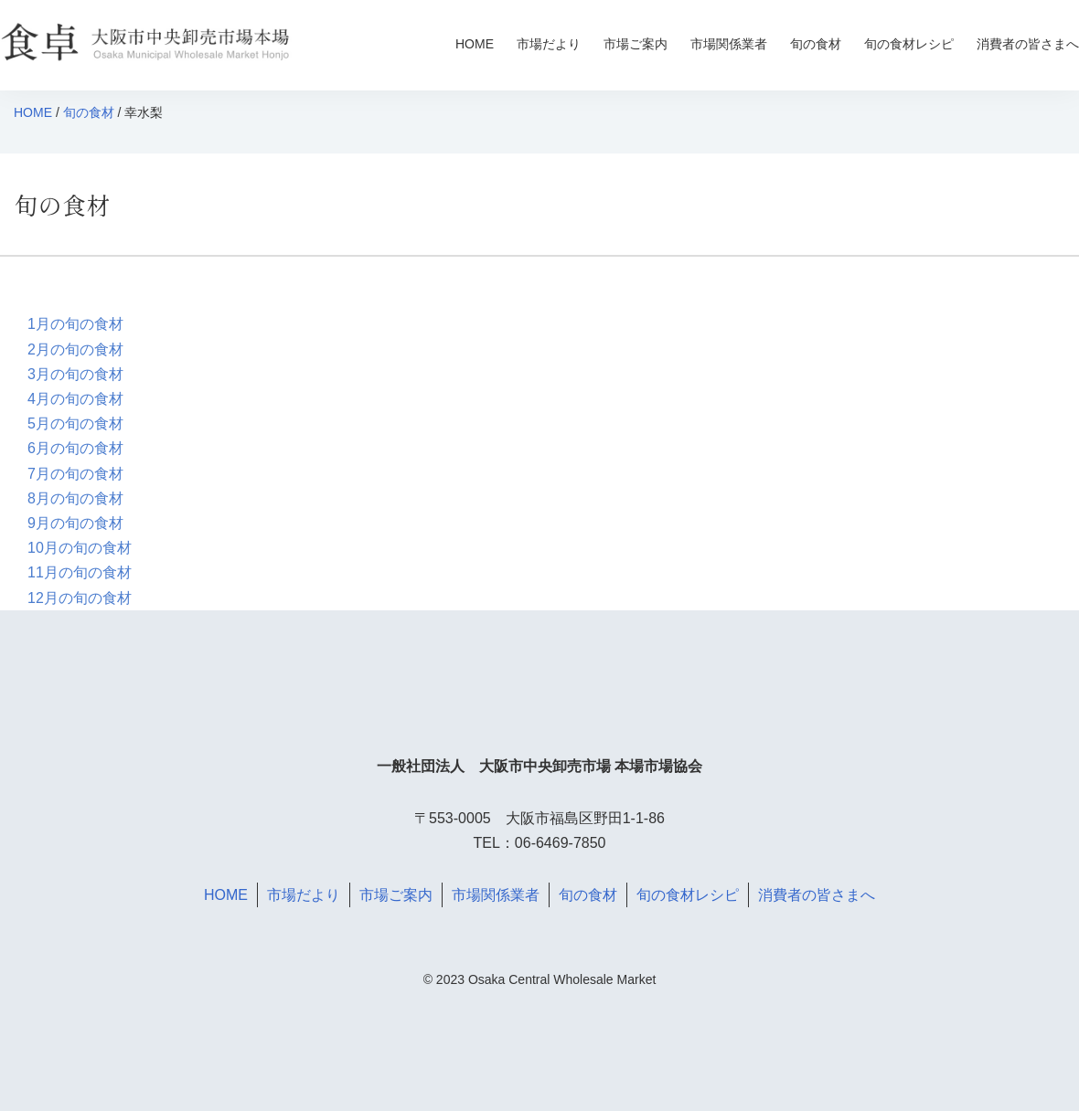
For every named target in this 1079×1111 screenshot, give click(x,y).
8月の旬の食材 (75, 498)
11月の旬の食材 (79, 572)
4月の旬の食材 (75, 399)
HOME (474, 44)
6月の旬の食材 (75, 448)
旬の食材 (815, 44)
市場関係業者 (728, 44)
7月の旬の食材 (75, 473)
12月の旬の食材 (79, 598)
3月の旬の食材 (75, 374)
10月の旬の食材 (79, 548)
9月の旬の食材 (75, 523)
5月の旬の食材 (75, 423)
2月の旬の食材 (75, 349)
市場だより (549, 44)
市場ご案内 (636, 44)
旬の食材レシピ (909, 44)
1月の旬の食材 (75, 324)
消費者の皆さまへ (1028, 44)
